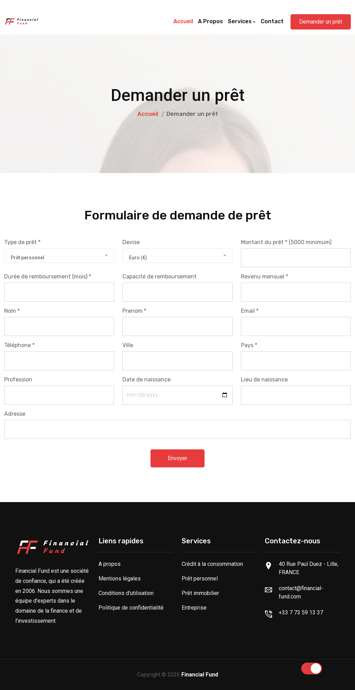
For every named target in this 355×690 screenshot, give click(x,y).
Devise (131, 242)
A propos (210, 21)
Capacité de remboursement (159, 276)
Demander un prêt (320, 21)
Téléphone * (19, 345)
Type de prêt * (22, 242)
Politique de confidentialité (131, 607)
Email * (250, 311)
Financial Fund (199, 674)
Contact (272, 21)
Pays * (249, 345)
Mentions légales (119, 578)
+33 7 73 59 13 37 (301, 612)
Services (242, 21)
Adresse (14, 414)
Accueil (183, 21)
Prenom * (134, 311)
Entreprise (194, 607)
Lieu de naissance (264, 379)
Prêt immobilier (200, 593)
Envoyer (177, 458)
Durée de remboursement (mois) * (47, 276)
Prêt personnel (200, 578)
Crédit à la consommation (212, 564)
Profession (18, 379)
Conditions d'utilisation (126, 593)
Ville (127, 345)
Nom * (12, 311)
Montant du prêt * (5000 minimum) (286, 242)
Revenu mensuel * (264, 276)
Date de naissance (146, 379)
